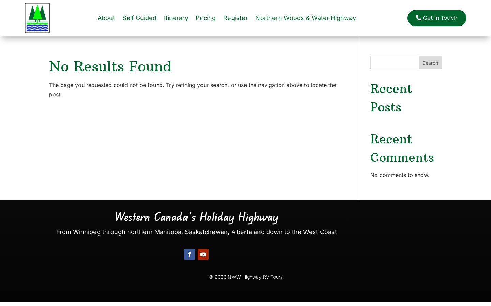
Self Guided (139, 17)
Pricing (206, 17)
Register (235, 17)
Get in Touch (440, 18)
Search (430, 63)
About (106, 17)
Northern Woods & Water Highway (305, 17)
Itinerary (176, 17)
